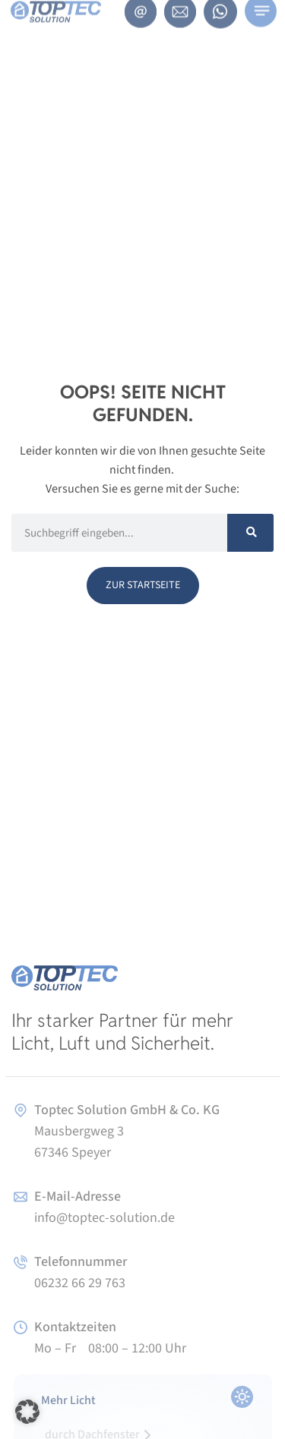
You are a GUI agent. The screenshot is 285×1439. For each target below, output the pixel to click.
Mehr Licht (68, 1400)
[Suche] (250, 533)
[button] (27, 1411)
